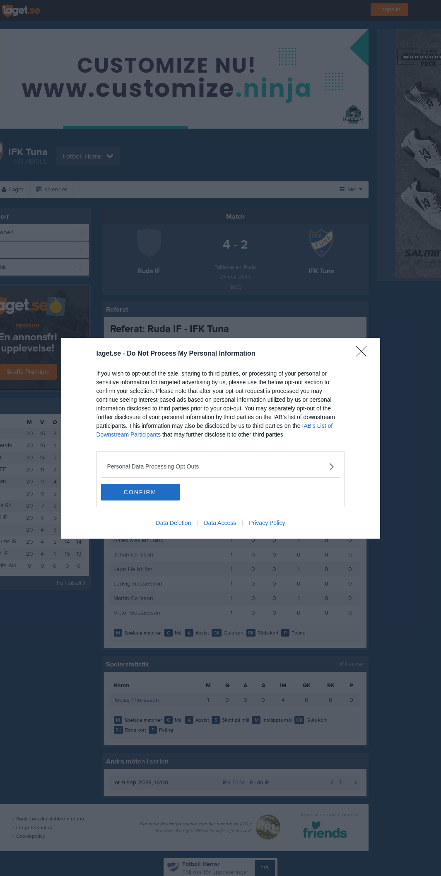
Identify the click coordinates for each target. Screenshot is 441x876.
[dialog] (220, 438)
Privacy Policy (267, 523)
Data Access (220, 523)
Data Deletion (173, 523)
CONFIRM (140, 492)
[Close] (364, 354)
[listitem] (220, 466)
